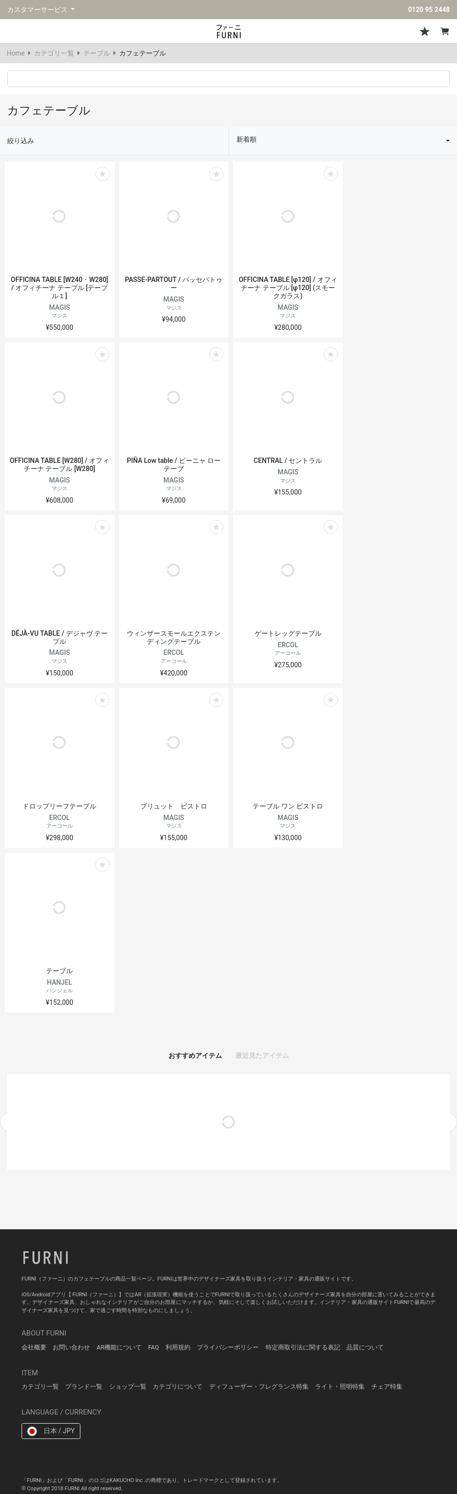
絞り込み (20, 141)
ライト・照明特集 (340, 1386)
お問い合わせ (71, 1347)
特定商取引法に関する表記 (303, 1347)
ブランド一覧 (83, 1386)
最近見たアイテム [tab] (262, 1055)
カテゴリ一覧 (54, 53)
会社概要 (34, 1347)
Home (16, 53)
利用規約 (178, 1347)
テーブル (96, 53)
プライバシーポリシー (228, 1347)
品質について (365, 1347)
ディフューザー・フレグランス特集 (259, 1386)
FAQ (153, 1347)
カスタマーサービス (38, 9)
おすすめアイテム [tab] (195, 1055)
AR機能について (119, 1347)
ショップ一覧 (127, 1386)
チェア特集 (386, 1386)
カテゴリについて (177, 1386)
